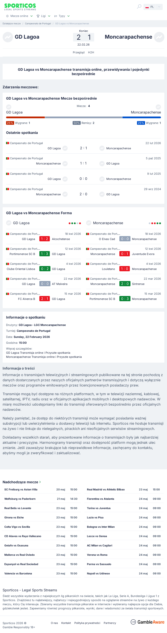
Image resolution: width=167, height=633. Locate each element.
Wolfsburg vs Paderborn (19, 498)
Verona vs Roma (97, 554)
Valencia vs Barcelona (18, 573)
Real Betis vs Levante (17, 508)
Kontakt (66, 623)
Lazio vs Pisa (95, 517)
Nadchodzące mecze (22, 482)
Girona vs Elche (14, 517)
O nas (54, 623)
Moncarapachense (146, 112)
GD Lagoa (14, 112)
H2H (91, 52)
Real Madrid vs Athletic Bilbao (106, 489)
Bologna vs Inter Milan (101, 526)
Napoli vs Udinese (98, 573)
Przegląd (78, 52)
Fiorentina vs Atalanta (100, 498)
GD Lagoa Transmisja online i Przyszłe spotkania (38, 352)
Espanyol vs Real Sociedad (21, 564)
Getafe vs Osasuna (16, 545)
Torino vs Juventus (99, 508)
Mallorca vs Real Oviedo (19, 554)
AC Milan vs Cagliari (99, 545)
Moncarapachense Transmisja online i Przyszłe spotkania (44, 356)
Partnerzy (110, 623)
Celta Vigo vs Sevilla (17, 526)
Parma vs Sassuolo (99, 564)
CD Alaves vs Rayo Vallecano (22, 536)
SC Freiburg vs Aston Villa (20, 489)
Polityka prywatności (87, 623)
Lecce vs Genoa (97, 536)
